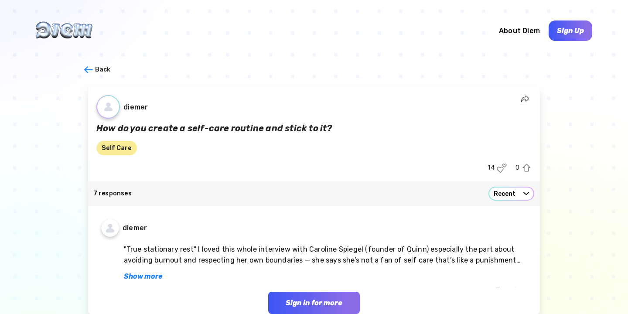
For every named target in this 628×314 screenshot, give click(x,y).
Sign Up (570, 31)
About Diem (519, 31)
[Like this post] (502, 168)
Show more (143, 276)
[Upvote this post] (527, 168)
